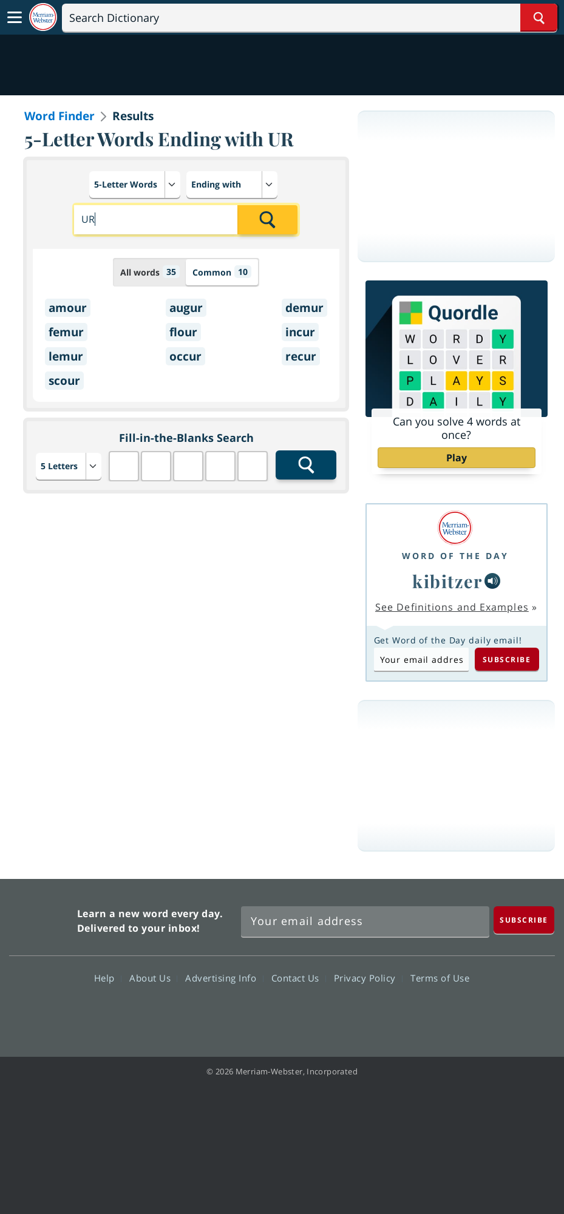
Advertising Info (224, 978)
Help (107, 978)
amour (68, 308)
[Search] (309, 18)
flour (183, 332)
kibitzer (447, 580)
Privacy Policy (368, 978)
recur (300, 356)
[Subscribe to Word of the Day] (421, 659)
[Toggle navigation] (14, 17)
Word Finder (59, 116)
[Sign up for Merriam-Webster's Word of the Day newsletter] (365, 921)
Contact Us (298, 978)
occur (185, 356)
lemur (66, 356)
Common (221, 271)
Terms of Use (439, 978)
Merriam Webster (41, 918)
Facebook (216, 1013)
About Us (153, 978)
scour (64, 380)
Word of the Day (455, 555)
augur (186, 308)
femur (66, 332)
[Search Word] (538, 18)
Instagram (347, 1013)
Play (456, 457)
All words (150, 271)
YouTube (304, 1013)
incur (300, 332)
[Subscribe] (524, 920)
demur (304, 308)
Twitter (260, 1013)
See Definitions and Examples (452, 607)
